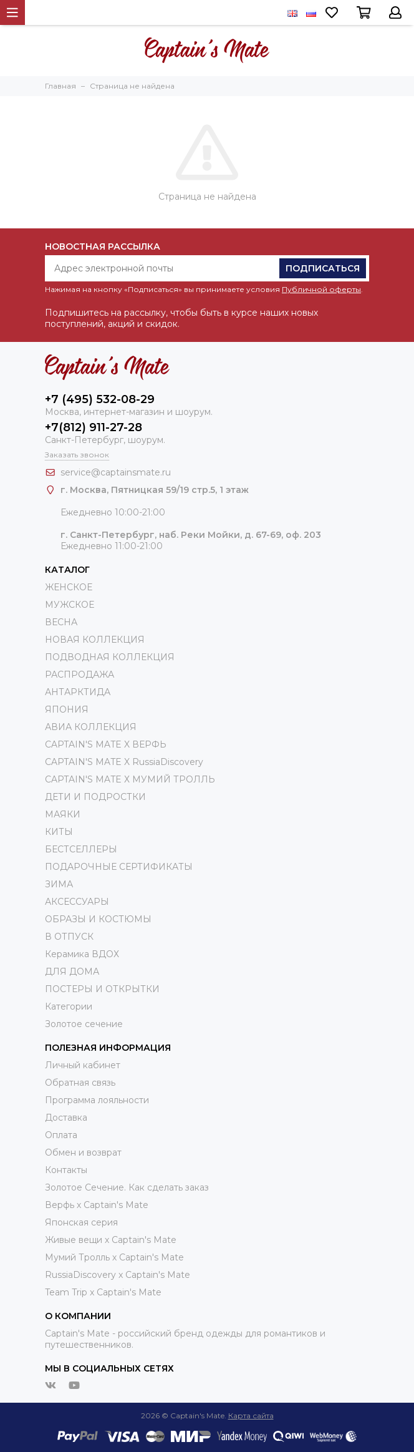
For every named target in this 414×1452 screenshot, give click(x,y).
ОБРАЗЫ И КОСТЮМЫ (98, 919)
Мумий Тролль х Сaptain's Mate (114, 1257)
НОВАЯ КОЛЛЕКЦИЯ (95, 639)
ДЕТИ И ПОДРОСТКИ (95, 796)
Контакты (66, 1170)
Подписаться (323, 268)
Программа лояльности (97, 1100)
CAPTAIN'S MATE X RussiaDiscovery (124, 761)
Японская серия (81, 1222)
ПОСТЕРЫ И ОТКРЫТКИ (102, 989)
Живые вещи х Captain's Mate (110, 1239)
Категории (68, 1006)
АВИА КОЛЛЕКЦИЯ (91, 727)
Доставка (66, 1117)
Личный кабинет (82, 1065)
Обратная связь (80, 1082)
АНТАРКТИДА (77, 692)
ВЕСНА (61, 622)
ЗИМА (59, 884)
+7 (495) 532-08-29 (100, 399)
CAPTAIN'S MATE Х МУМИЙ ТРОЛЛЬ (130, 779)
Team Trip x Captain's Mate (103, 1292)
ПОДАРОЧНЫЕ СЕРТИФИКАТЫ (119, 866)
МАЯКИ (62, 814)
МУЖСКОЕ (69, 604)
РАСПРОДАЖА (79, 674)
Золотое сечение (84, 1024)
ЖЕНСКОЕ (68, 587)
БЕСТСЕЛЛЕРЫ (81, 849)
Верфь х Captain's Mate (96, 1205)
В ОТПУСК (69, 936)
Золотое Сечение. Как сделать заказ (127, 1187)
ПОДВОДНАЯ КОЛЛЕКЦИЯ (110, 657)
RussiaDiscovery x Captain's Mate (117, 1274)
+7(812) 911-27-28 (93, 427)
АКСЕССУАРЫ (77, 901)
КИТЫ (59, 831)
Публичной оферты (321, 289)
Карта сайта (251, 1415)
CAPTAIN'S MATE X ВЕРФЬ (105, 744)
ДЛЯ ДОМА (72, 971)
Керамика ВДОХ (82, 954)
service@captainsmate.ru (115, 472)
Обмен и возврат (83, 1152)
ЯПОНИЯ (67, 709)
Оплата (61, 1135)
